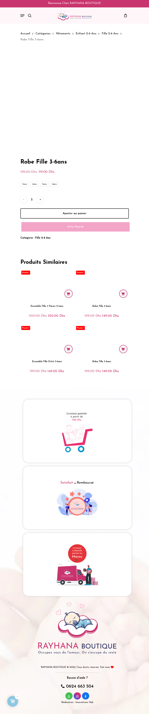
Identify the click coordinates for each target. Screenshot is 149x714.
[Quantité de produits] (32, 200)
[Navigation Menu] (22, 15)
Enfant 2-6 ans (86, 33)
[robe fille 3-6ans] (101, 284)
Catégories (43, 33)
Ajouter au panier (74, 213)
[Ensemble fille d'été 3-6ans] (47, 339)
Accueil (25, 33)
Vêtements (63, 33)
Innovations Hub (84, 702)
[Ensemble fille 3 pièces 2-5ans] (47, 284)
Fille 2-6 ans (110, 33)
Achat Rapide (75, 226)
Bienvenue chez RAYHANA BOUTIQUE (74, 3)
